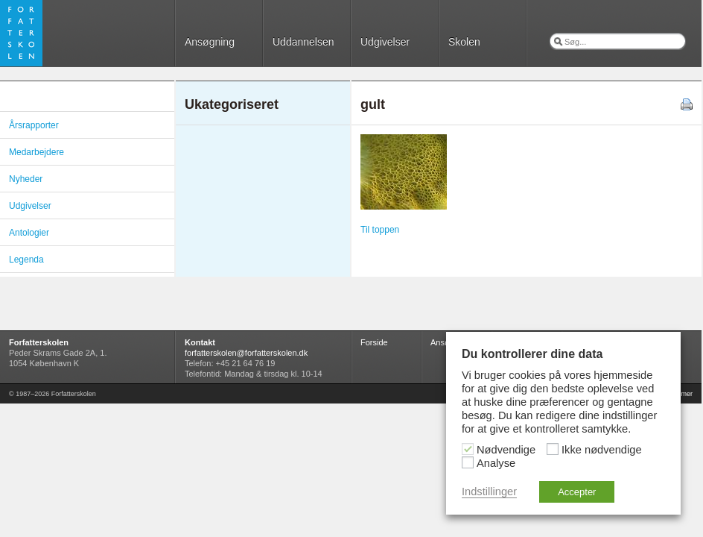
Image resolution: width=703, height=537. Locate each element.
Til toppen (379, 229)
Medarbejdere (36, 152)
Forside (374, 342)
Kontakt (200, 342)
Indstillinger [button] (489, 491)
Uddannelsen (303, 42)
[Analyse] (468, 462)
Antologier (29, 232)
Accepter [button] (577, 491)
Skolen (464, 42)
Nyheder (25, 179)
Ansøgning (210, 42)
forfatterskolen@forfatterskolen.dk (246, 352)
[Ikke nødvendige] (553, 449)
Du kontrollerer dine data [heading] (532, 354)
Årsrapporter (34, 125)
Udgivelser (385, 42)
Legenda (26, 259)
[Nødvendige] (468, 449)
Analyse (496, 463)
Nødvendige (506, 450)
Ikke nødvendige (602, 450)
